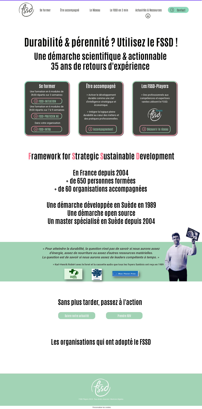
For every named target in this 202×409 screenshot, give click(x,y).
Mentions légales (116, 399)
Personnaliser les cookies (102, 407)
